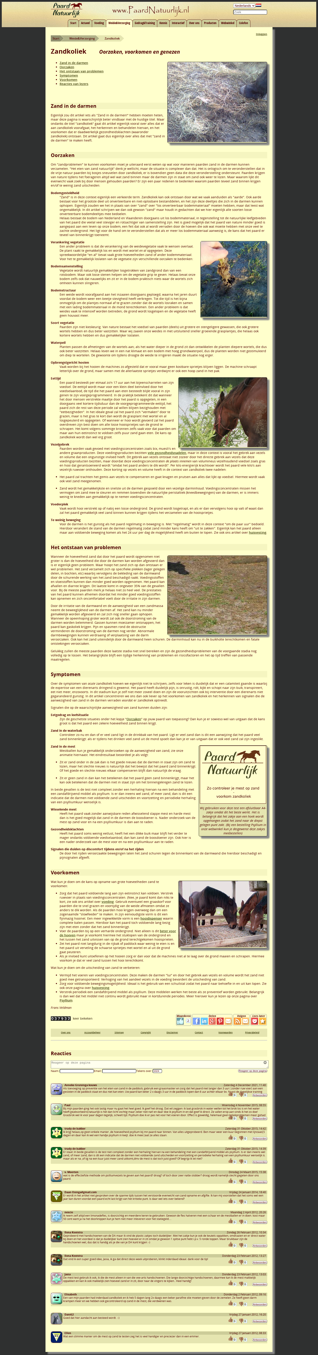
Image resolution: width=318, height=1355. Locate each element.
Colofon (243, 23)
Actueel (85, 23)
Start (73, 23)
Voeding (99, 23)
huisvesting (257, 532)
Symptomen (69, 75)
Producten (210, 23)
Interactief (178, 23)
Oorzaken (67, 67)
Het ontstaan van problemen (82, 71)
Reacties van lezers (74, 84)
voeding (108, 902)
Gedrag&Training (145, 23)
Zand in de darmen (74, 63)
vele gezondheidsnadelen (167, 453)
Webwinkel (227, 23)
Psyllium (66, 1000)
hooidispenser (151, 918)
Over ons (194, 23)
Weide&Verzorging (119, 23)
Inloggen (261, 34)
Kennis (163, 23)
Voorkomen (68, 79)
